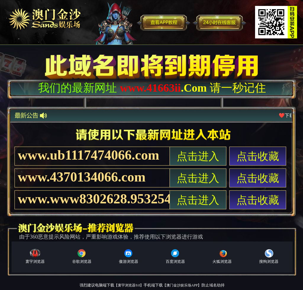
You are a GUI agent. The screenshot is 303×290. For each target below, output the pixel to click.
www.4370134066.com (82, 176)
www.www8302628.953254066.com (94, 198)
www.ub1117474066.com (88, 155)
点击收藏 (257, 156)
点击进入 (198, 156)
